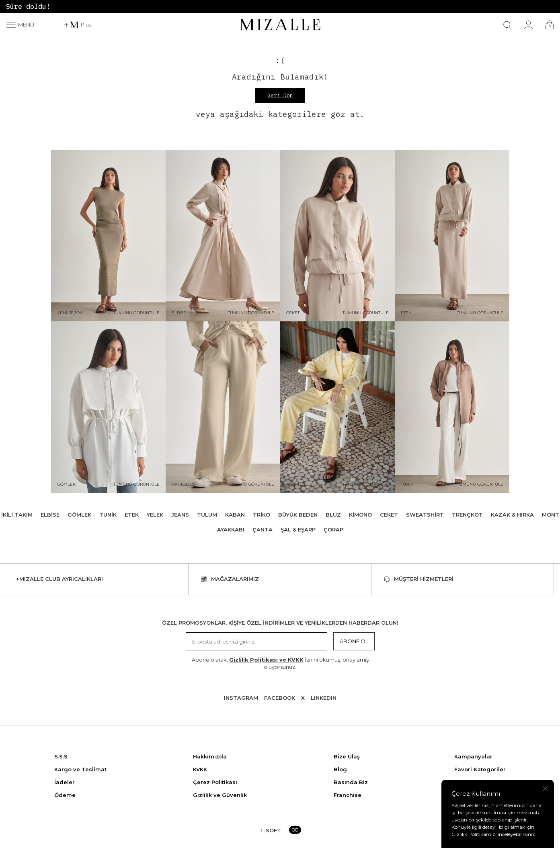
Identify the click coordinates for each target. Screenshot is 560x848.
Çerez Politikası (215, 782)
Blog (340, 769)
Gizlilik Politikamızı (473, 834)
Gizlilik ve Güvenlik (220, 795)
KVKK (200, 769)
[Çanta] (549, 24)
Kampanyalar (473, 756)
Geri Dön (280, 95)
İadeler (64, 782)
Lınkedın (323, 698)
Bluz (333, 514)
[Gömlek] (108, 407)
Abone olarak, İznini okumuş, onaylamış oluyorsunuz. (280, 663)
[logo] (280, 25)
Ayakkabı (230, 529)
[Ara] (507, 24)
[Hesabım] (528, 24)
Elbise (50, 514)
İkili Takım (17, 514)
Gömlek (79, 514)
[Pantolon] (223, 407)
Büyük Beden (298, 514)
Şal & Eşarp (298, 529)
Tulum (207, 514)
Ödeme (65, 795)
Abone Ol (354, 641)
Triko (261, 514)
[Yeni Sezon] (108, 236)
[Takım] (337, 407)
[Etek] (452, 236)
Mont (550, 514)
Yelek (155, 514)
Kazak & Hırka (512, 514)
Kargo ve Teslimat (80, 769)
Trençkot (467, 514)
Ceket (389, 514)
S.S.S (61, 756)
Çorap (333, 529)
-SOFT (270, 830)
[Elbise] (223, 236)
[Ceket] (337, 236)
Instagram (241, 698)
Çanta (262, 529)
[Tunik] (452, 407)
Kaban (235, 514)
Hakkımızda (210, 756)
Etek (132, 514)
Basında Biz (351, 782)
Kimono (360, 514)
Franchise (347, 795)
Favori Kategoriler (480, 769)
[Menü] (20, 25)
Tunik (108, 514)
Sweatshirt (425, 514)
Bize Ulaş (347, 756)
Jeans (180, 514)
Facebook (279, 698)
